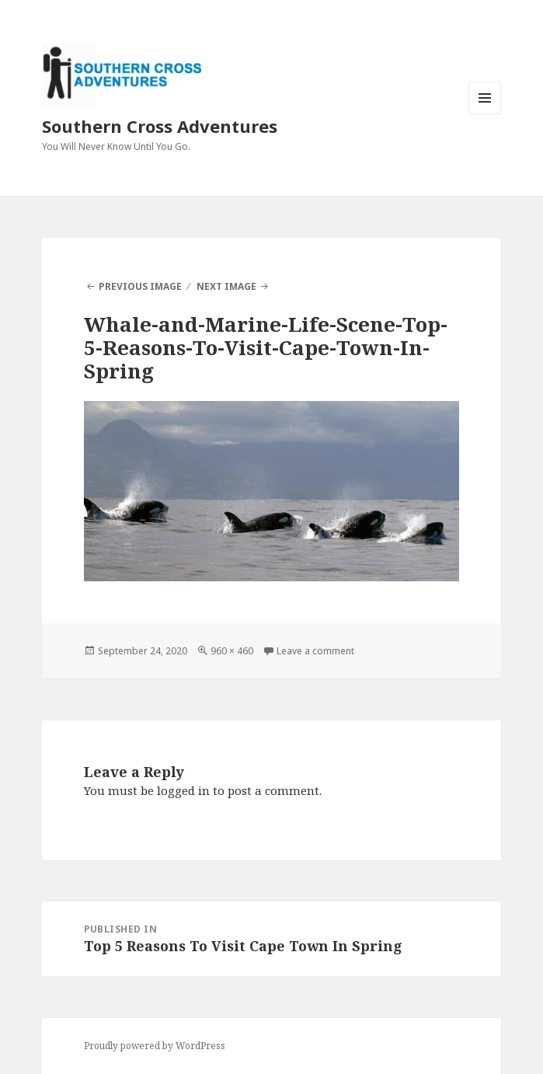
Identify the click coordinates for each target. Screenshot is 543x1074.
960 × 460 (232, 650)
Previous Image (140, 286)
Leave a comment (315, 650)
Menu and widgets (485, 113)
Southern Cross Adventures (159, 126)
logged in (183, 790)
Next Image (226, 286)
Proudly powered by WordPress (154, 1045)
